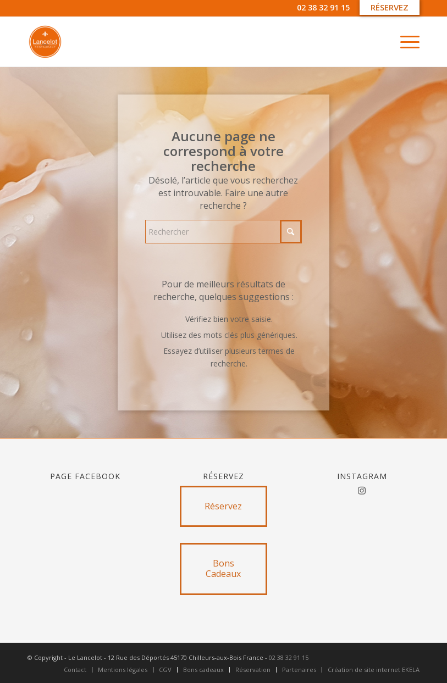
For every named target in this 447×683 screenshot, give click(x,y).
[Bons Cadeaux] (223, 569)
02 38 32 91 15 (323, 7)
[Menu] (404, 41)
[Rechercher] (223, 231)
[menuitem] (404, 41)
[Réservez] (223, 506)
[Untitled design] (45, 41)
